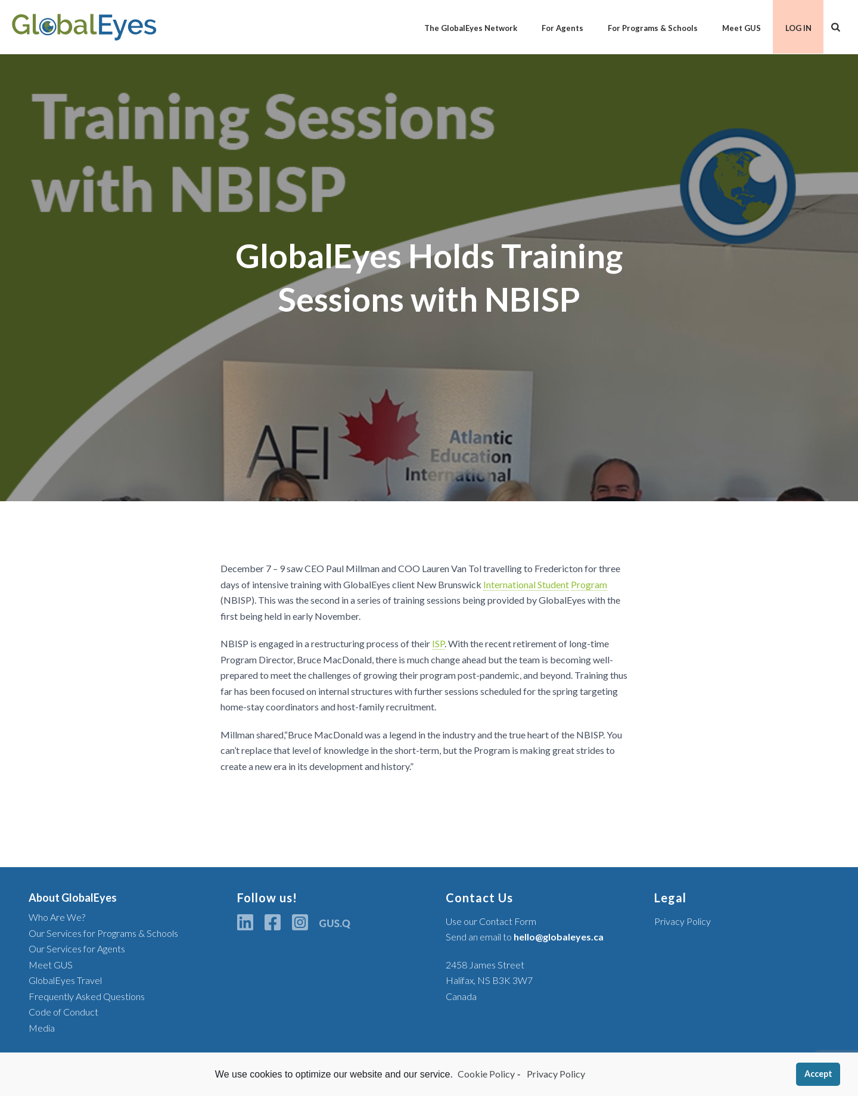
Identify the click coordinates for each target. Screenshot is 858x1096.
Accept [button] (818, 1074)
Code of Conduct (63, 1011)
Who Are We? (57, 917)
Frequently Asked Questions (87, 996)
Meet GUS (741, 28)
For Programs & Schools (653, 28)
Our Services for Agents (77, 948)
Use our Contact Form (491, 921)
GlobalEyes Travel (65, 980)
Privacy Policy (682, 921)
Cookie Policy (486, 1073)
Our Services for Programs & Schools (103, 933)
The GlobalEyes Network (470, 28)
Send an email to (525, 936)
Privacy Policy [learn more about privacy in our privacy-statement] (555, 1073)
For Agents (562, 28)
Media (42, 1027)
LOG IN (798, 28)
